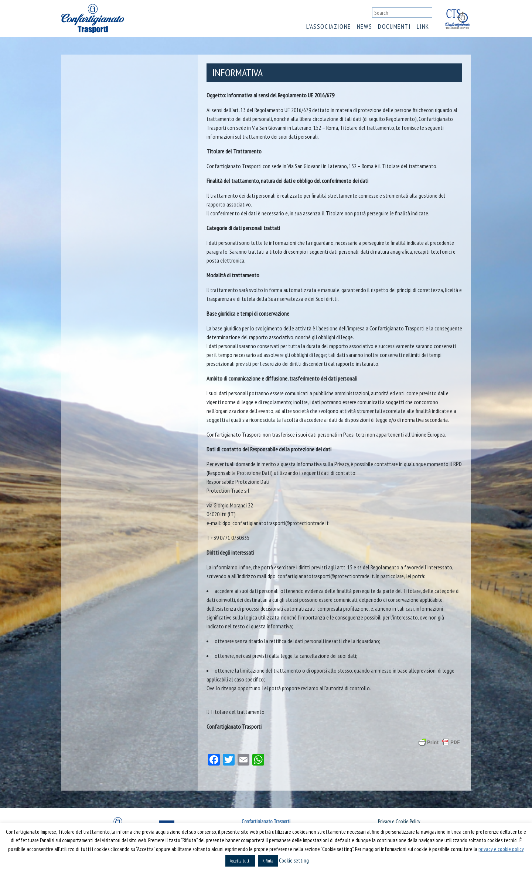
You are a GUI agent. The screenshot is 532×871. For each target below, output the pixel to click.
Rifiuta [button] (267, 861)
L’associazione (328, 26)
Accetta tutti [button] (240, 861)
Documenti (394, 26)
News (364, 26)
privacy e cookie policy (501, 849)
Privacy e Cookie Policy (399, 821)
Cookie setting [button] (294, 860)
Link (423, 26)
